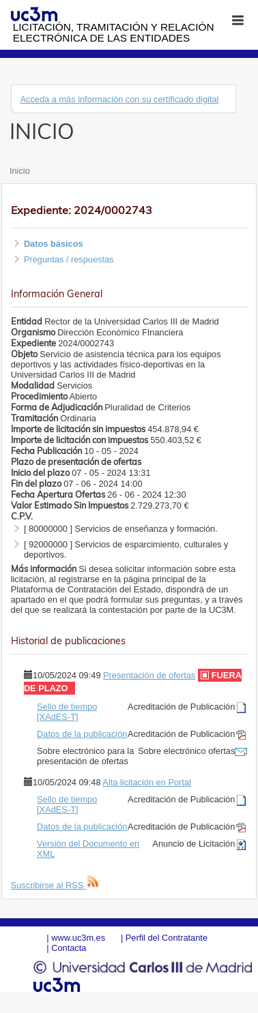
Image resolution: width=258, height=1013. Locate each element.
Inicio (20, 171)
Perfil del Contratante (166, 938)
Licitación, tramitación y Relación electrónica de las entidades (113, 32)
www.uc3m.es (78, 938)
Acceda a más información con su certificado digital (119, 99)
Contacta (68, 948)
